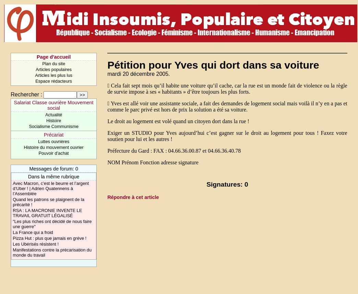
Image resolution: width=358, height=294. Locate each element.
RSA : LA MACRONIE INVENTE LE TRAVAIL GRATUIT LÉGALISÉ (47, 213)
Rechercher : (26, 94)
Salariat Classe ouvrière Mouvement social (54, 105)
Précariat (54, 135)
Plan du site (53, 63)
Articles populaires (54, 69)
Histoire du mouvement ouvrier (53, 147)
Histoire (53, 120)
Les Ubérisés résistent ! (36, 244)
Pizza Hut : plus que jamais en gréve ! (49, 238)
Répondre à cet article (133, 197)
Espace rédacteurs (53, 81)
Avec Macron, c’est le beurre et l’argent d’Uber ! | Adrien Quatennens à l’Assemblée (51, 188)
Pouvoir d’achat (53, 153)
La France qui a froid (33, 232)
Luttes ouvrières (53, 141)
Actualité (53, 114)
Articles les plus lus (53, 75)
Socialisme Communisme (53, 126)
